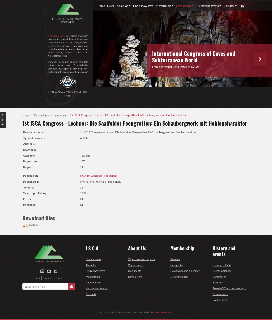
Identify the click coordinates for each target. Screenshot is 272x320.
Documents (134, 270)
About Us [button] (122, 5)
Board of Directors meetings (229, 288)
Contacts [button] (229, 5)
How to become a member (185, 270)
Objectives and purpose (141, 259)
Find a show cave (95, 270)
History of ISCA (221, 265)
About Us (91, 265)
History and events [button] (207, 5)
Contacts (91, 294)
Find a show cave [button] (143, 5)
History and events (97, 288)
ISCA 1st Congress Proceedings (99, 175)
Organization (135, 265)
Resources (60, 115)
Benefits (175, 259)
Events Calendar (221, 270)
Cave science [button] (184, 5)
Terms (58, 278)
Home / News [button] (105, 5)
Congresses (219, 276)
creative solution (164, 312)
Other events (220, 294)
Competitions (220, 299)
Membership (93, 276)
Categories (176, 265)
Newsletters (135, 276)
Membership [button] (163, 5)
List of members (179, 276)
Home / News (93, 259)
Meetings (218, 282)
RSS (38, 278)
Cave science (41, 115)
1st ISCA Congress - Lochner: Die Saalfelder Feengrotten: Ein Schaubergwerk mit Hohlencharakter (128, 115)
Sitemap (47, 278)
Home (26, 115)
